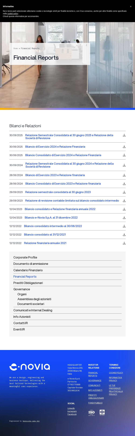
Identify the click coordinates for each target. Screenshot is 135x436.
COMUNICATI (94, 385)
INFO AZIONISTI (95, 390)
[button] (131, 6)
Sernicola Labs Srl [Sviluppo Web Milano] (31, 421)
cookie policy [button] (12, 14)
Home (15, 48)
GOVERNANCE (94, 380)
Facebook (72, 414)
